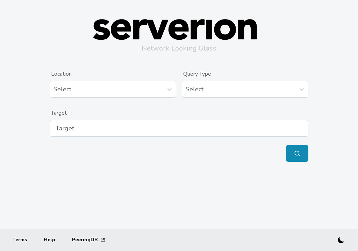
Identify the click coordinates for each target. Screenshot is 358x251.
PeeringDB (88, 239)
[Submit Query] (297, 153)
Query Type (197, 74)
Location (61, 74)
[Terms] (19, 239)
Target (59, 113)
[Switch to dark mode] (341, 239)
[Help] (49, 239)
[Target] (179, 128)
